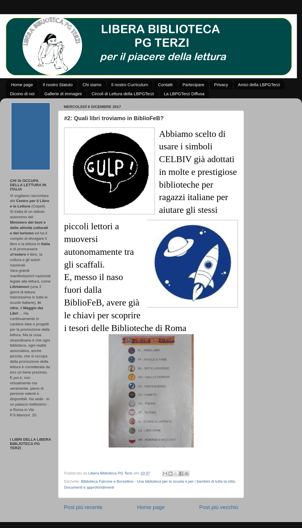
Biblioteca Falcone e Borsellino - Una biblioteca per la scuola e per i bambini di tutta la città (158, 481)
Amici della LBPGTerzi (259, 84)
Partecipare (193, 84)
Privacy (221, 84)
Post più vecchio (218, 507)
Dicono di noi (22, 93)
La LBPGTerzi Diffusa (184, 93)
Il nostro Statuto (58, 84)
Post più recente (83, 507)
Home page (22, 84)
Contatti (165, 84)
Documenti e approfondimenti (89, 487)
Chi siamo (92, 84)
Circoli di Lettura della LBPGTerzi (123, 93)
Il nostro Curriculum (129, 84)
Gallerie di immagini (63, 93)
